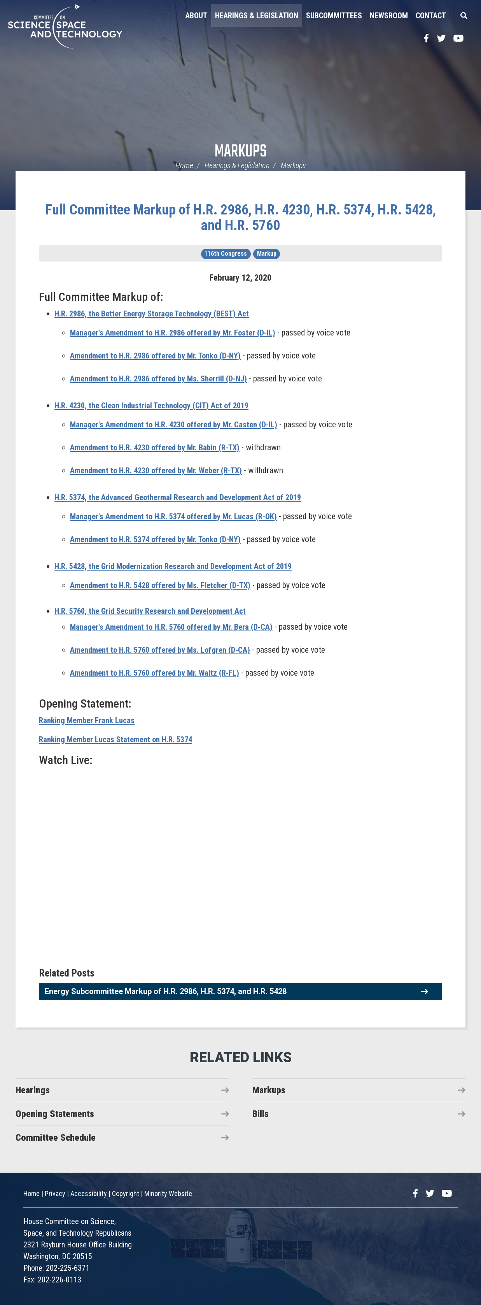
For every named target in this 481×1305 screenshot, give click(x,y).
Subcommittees (334, 15)
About (196, 15)
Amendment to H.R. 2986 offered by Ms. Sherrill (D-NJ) (164, 378)
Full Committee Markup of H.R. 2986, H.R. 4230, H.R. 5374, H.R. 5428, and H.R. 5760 (240, 218)
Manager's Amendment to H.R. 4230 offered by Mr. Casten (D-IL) (179, 424)
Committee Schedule (56, 1137)
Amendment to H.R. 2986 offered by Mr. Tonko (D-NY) (161, 355)
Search (463, 15)
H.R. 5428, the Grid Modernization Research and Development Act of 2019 (181, 566)
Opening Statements (55, 1113)
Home (184, 165)
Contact (431, 15)
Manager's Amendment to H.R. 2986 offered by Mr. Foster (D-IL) (178, 332)
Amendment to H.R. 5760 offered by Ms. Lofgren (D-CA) (166, 650)
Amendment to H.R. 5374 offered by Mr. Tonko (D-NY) (161, 539)
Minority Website (168, 1193)
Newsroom (389, 15)
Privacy (55, 1193)
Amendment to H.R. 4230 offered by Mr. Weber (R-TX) (162, 470)
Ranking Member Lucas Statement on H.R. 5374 (120, 739)
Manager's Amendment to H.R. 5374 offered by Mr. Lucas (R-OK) (179, 516)
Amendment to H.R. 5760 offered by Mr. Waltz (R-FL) (159, 673)
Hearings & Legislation (256, 15)
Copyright (125, 1193)
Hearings (33, 1090)
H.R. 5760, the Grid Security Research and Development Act (156, 611)
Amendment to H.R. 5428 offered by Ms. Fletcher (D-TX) (166, 585)
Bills (260, 1113)
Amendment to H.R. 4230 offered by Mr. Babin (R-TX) (161, 447)
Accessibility (88, 1193)
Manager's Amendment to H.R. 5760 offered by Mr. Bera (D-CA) (177, 627)
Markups (241, 152)
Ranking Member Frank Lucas (89, 720)
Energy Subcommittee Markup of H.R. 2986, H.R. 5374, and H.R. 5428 (166, 991)
